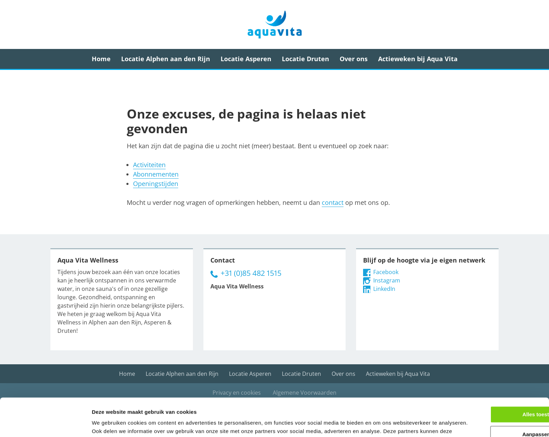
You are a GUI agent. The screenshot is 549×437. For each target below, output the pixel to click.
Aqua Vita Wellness (274, 24)
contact (332, 202)
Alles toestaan (490, 370)
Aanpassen (491, 390)
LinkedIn (379, 289)
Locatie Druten (305, 59)
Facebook (380, 272)
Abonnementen (156, 174)
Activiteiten (149, 164)
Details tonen (108, 423)
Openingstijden (155, 183)
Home (101, 59)
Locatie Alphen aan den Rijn (165, 59)
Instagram (381, 280)
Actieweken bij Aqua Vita (418, 59)
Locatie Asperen (246, 59)
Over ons (354, 59)
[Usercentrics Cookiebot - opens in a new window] (45, 423)
